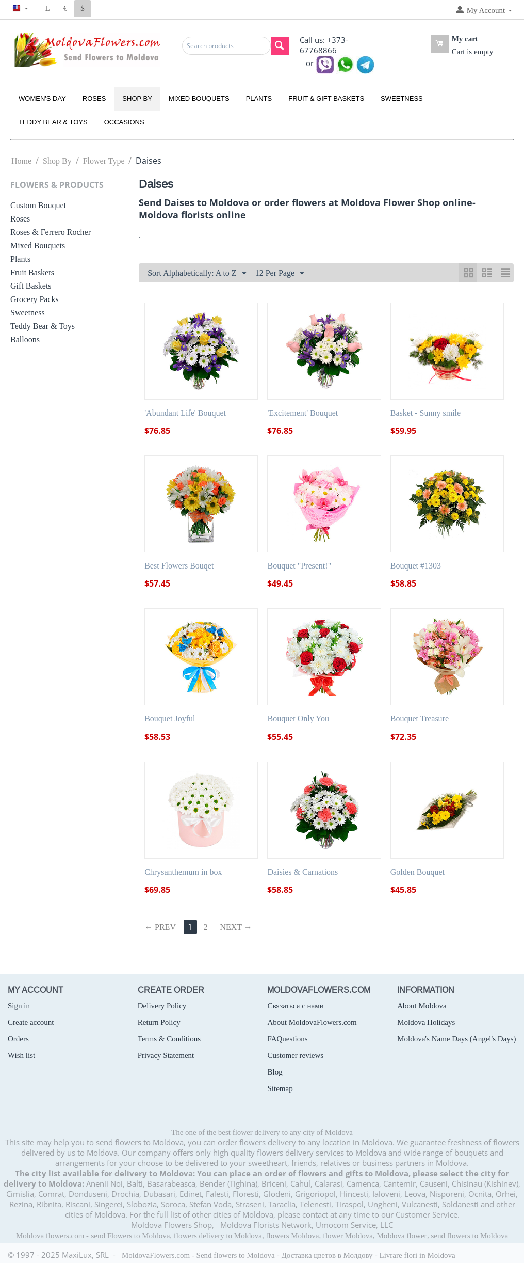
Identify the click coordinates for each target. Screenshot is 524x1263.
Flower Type (104, 160)
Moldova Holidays (426, 1022)
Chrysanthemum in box (183, 871)
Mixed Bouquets (199, 98)
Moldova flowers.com (50, 1236)
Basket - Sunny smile (425, 412)
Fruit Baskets (32, 272)
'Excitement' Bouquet (302, 412)
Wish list (21, 1055)
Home (21, 160)
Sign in (19, 1006)
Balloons (25, 339)
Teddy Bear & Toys (53, 122)
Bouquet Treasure (419, 718)
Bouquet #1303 (415, 565)
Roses (94, 98)
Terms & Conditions (169, 1039)
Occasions (124, 122)
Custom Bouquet (38, 205)
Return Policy (159, 1022)
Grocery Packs (34, 299)
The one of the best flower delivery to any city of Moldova (262, 1132)
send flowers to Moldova (470, 1236)
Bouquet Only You (298, 718)
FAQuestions (287, 1039)
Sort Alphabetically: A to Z (196, 274)
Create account (31, 1022)
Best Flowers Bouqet (179, 565)
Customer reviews (295, 1055)
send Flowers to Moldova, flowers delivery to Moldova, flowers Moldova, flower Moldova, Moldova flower (259, 1236)
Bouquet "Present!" (299, 565)
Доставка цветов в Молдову (327, 1255)
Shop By (137, 98)
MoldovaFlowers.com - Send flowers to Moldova (198, 1255)
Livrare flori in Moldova (417, 1255)
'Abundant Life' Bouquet (185, 412)
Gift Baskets (31, 285)
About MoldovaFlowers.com (311, 1022)
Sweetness (402, 98)
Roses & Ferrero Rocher (50, 232)
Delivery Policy (162, 1006)
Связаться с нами (295, 1006)
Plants (259, 98)
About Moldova (421, 1006)
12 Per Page (279, 274)
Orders (18, 1039)
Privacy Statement (166, 1055)
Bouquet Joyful (169, 718)
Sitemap (279, 1088)
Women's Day (42, 98)
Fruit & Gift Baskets (326, 98)
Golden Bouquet (417, 871)
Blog (274, 1072)
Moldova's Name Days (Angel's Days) (456, 1039)
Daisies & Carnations (302, 871)
